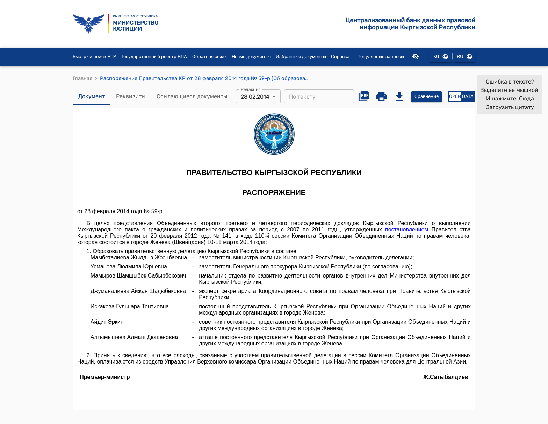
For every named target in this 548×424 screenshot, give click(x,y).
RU (464, 57)
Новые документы (251, 56)
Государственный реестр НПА (154, 56)
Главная (82, 78)
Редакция (251, 89)
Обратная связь (209, 56)
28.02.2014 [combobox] (255, 96)
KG (440, 57)
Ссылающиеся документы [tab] (192, 96)
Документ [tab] (91, 96)
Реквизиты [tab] (130, 96)
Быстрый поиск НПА (95, 56)
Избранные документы (301, 56)
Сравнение (426, 96)
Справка (340, 56)
